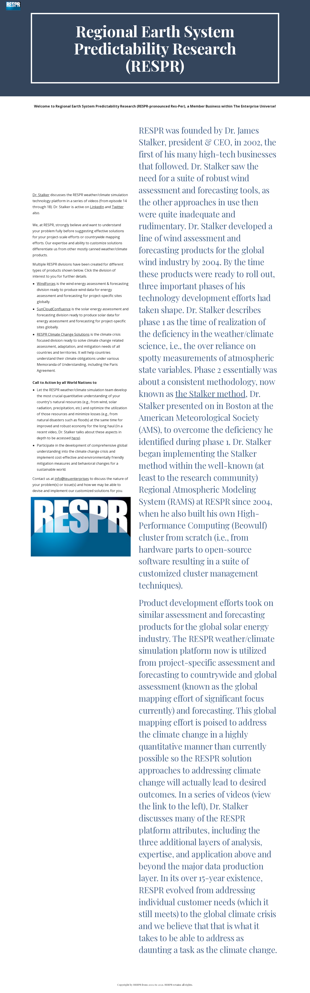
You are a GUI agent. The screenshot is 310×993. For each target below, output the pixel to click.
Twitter (118, 206)
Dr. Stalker (41, 194)
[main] (155, 48)
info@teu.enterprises (72, 478)
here (75, 438)
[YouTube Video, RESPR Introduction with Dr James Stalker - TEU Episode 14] (81, 155)
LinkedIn (97, 206)
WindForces (46, 283)
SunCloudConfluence (54, 309)
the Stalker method (210, 393)
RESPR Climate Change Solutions (63, 334)
